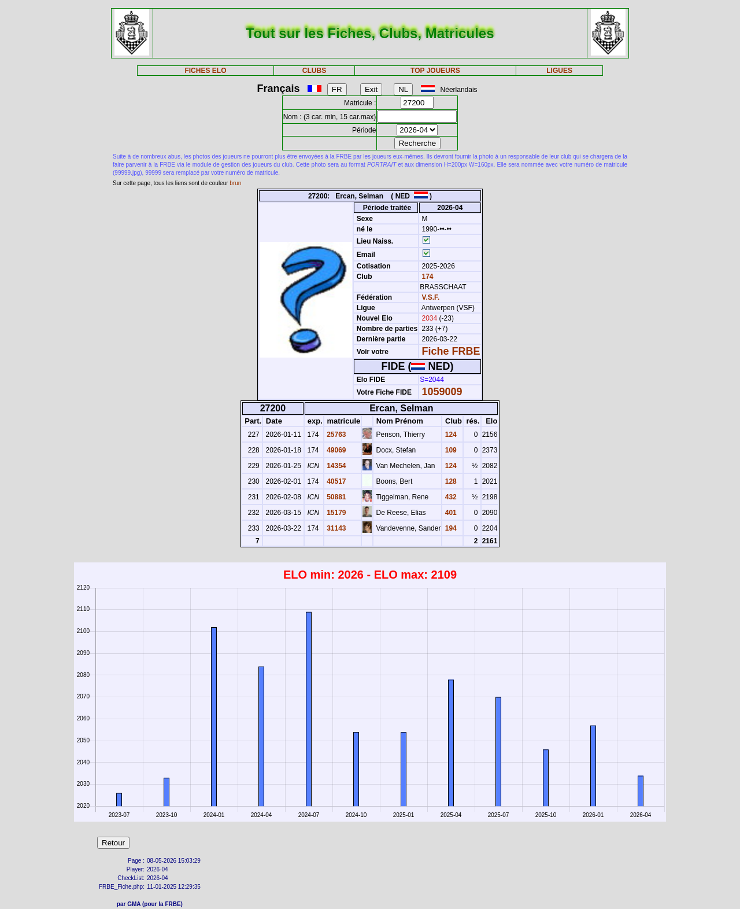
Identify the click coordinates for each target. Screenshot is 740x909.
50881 (335, 497)
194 (449, 528)
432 (449, 497)
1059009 (442, 392)
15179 (335, 513)
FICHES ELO (205, 71)
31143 (335, 528)
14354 (335, 466)
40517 (335, 481)
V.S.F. (431, 297)
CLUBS (314, 71)
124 (449, 434)
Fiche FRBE (451, 351)
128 (449, 481)
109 (449, 450)
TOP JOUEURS (435, 71)
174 (426, 277)
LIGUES (559, 71)
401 (449, 513)
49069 (335, 450)
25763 (335, 434)
